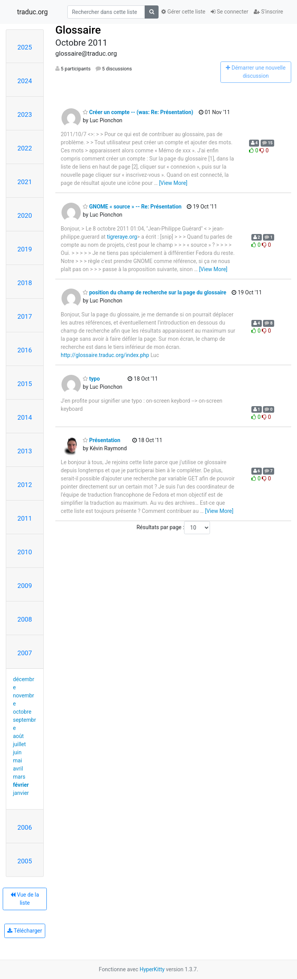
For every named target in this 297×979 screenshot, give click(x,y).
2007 (24, 653)
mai (17, 760)
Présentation (101, 440)
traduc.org (32, 12)
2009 (24, 585)
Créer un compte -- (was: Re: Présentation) (138, 112)
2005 (24, 861)
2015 (24, 384)
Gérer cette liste (183, 12)
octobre (22, 712)
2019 (24, 249)
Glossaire (78, 30)
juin (17, 752)
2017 (24, 316)
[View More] (173, 183)
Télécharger (24, 931)
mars (19, 777)
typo (91, 379)
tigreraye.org (122, 237)
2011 (24, 518)
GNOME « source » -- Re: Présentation (132, 206)
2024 (24, 81)
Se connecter (229, 12)
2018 (24, 283)
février (21, 785)
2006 (24, 827)
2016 (24, 350)
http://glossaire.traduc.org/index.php (105, 355)
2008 (24, 619)
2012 (24, 485)
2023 (24, 114)
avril (18, 768)
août (18, 736)
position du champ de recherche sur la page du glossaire (154, 292)
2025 (24, 47)
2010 (24, 552)
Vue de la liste (24, 899)
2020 (24, 215)
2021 (24, 182)
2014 (24, 417)
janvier (21, 793)
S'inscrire (268, 12)
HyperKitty (152, 969)
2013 (24, 451)
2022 (24, 148)
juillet (19, 744)
